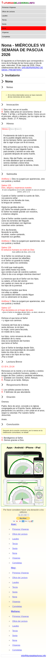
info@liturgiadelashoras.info (33, 656)
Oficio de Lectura (8, 12)
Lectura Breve (14, 361)
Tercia (4, 20)
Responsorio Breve (17, 384)
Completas (6, 37)
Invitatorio (12, 75)
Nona (4, 28)
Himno (10, 123)
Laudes (5, 16)
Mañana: (15, 611)
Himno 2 (12, 129)
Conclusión (13, 424)
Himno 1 (6, 129)
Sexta (4, 24)
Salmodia (12, 174)
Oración (11, 397)
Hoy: (13, 568)
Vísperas (5, 32)
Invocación (13, 104)
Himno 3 (18, 129)
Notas (10, 87)
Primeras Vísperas (9, 7)
